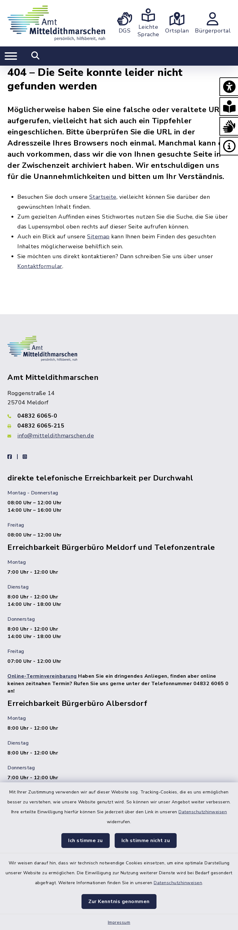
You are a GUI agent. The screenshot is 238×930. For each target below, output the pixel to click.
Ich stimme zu (85, 840)
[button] (228, 86)
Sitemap (98, 236)
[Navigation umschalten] (11, 56)
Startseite (103, 197)
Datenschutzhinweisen (202, 812)
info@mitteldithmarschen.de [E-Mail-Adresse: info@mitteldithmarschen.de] (55, 435)
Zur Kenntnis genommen (119, 901)
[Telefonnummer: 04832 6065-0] (119, 415)
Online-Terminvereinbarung (42, 676)
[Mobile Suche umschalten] (35, 56)
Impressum (119, 922)
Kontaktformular (39, 266)
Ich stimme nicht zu (145, 840)
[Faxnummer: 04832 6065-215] (119, 425)
